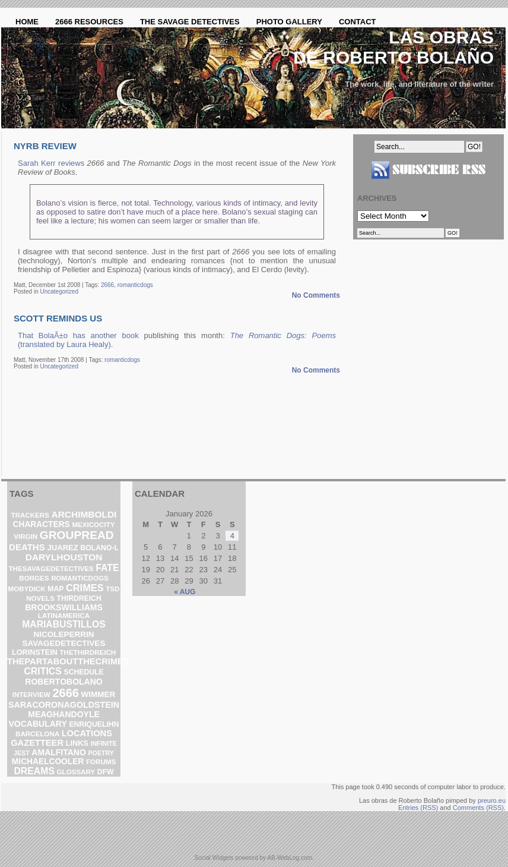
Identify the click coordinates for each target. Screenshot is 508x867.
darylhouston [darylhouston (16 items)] (64, 557)
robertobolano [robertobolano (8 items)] (63, 681)
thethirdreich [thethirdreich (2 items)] (88, 652)
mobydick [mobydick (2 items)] (27, 588)
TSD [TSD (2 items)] (112, 588)
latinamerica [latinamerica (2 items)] (64, 615)
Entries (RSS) (418, 807)
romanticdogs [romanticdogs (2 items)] (79, 578)
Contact (357, 21)
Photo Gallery (289, 21)
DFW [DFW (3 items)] (105, 772)
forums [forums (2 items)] (101, 761)
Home (27, 21)
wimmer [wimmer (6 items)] (98, 694)
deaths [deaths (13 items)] (27, 547)
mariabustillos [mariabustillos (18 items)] (64, 624)
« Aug (184, 592)
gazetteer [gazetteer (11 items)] (37, 743)
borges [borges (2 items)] (34, 578)
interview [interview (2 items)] (31, 694)
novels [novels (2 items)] (40, 598)
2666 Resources (89, 21)
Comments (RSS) (478, 807)
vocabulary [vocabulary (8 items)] (38, 724)
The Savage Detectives (190, 21)
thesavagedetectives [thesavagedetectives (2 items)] (51, 568)
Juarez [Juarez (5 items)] (62, 547)
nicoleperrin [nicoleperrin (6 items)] (63, 634)
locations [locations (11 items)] (87, 733)
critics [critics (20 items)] (43, 671)
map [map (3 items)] (55, 589)
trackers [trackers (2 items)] (30, 515)
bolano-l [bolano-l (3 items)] (100, 548)
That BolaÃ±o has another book (78, 335)
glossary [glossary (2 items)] (76, 771)
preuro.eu (492, 800)
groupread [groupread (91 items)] (77, 535)
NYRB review (45, 146)
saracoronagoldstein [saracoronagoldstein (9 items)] (63, 705)
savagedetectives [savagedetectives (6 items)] (64, 643)
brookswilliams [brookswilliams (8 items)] (64, 607)
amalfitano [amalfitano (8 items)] (58, 752)
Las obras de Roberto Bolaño (393, 47)
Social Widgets (213, 858)
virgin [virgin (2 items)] (25, 536)
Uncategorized (59, 291)
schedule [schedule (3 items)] (84, 672)
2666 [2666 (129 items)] (65, 692)
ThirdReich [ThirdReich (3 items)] (78, 598)
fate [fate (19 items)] (107, 568)
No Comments (316, 295)
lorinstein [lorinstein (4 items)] (35, 652)
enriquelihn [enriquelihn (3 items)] (94, 724)
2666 (107, 285)
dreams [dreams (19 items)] (34, 771)
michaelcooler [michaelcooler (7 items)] (48, 761)
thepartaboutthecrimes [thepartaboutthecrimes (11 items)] (68, 661)
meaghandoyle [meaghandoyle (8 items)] (64, 714)
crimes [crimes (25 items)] (85, 587)
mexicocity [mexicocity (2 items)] (93, 524)
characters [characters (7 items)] (41, 524)
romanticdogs (135, 285)
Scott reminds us (58, 318)
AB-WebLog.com (289, 858)
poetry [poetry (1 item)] (100, 752)
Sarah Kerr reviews (51, 163)
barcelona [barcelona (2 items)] (37, 733)
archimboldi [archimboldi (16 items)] (84, 514)
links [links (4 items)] (77, 743)
